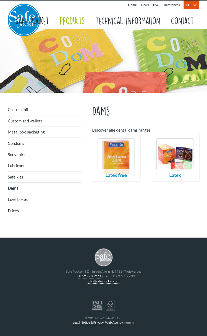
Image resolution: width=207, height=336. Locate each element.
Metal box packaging (26, 131)
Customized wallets (25, 120)
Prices (13, 210)
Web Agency (114, 322)
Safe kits (15, 176)
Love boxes (18, 199)
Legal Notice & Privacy (88, 322)
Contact (182, 20)
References (172, 5)
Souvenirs (16, 154)
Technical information (127, 20)
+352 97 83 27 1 (89, 276)
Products (72, 20)
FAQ (156, 5)
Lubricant (16, 165)
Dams (13, 188)
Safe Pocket (32, 20)
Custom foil (18, 109)
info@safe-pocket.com (103, 281)
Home (132, 5)
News (145, 5)
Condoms (16, 143)
